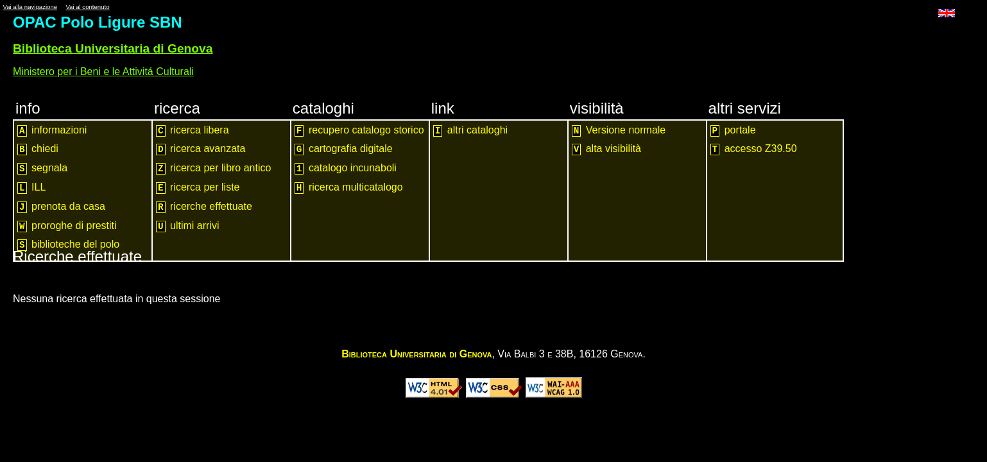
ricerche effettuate (204, 207)
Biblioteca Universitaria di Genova (112, 48)
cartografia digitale (344, 149)
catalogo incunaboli (346, 168)
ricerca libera (192, 130)
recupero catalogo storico (359, 130)
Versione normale (619, 130)
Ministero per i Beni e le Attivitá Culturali (103, 71)
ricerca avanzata (200, 149)
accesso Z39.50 (753, 149)
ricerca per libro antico (213, 168)
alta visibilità (606, 149)
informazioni (52, 130)
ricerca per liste (198, 188)
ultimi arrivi (187, 226)
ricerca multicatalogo (349, 188)
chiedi (37, 149)
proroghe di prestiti (67, 226)
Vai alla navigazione (30, 6)
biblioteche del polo (68, 245)
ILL (31, 188)
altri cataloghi (470, 130)
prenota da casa (61, 207)
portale (733, 130)
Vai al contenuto (87, 6)
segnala (42, 168)
